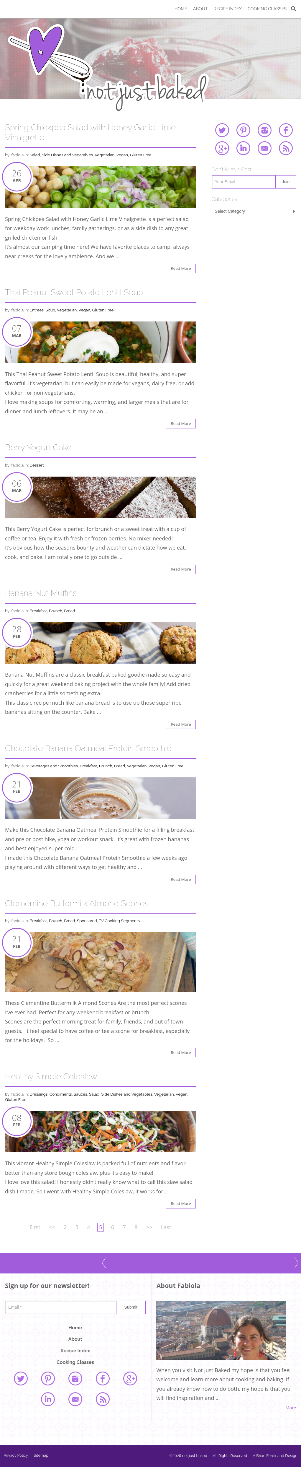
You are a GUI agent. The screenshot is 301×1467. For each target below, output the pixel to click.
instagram (264, 130)
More (291, 1408)
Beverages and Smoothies (54, 765)
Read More (181, 268)
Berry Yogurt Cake (38, 447)
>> (149, 1227)
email (264, 148)
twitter (222, 130)
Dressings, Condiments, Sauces (58, 1094)
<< (52, 1227)
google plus (222, 148)
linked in (243, 148)
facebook (285, 130)
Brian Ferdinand (270, 1455)
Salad (35, 154)
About (200, 8)
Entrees (37, 310)
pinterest (243, 130)
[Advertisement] (254, 268)
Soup (50, 310)
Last (166, 1227)
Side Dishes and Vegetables (67, 154)
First (34, 1227)
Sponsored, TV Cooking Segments (108, 920)
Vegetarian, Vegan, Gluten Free (123, 154)
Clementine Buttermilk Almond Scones (77, 903)
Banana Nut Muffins (41, 593)
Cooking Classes (267, 8)
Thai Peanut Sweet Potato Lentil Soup (74, 292)
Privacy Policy (16, 1455)
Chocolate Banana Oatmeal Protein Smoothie (88, 748)
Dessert (37, 465)
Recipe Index (227, 8)
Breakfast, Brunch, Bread (52, 610)
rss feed (285, 148)
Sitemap (39, 1455)
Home (181, 8)
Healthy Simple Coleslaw (51, 1076)
